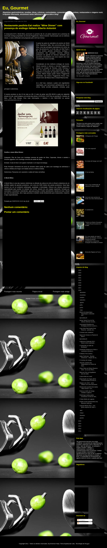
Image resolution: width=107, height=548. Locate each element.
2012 (80, 428)
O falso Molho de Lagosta (87, 399)
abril (81, 410)
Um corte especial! (90, 148)
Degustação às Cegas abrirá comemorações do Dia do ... (88, 379)
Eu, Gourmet (15, 8)
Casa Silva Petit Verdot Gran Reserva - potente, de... (88, 329)
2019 (80, 283)
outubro (82, 297)
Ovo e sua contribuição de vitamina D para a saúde (92, 185)
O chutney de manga (85, 360)
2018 (80, 285)
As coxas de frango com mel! (93, 161)
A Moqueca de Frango (91, 136)
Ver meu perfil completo (83, 76)
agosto (82, 302)
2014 (80, 423)
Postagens (81, 520)
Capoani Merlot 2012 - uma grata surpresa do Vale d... (88, 406)
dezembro (83, 292)
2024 (80, 270)
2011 (80, 431)
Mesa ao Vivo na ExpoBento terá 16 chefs (88, 373)
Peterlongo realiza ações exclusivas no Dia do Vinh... (88, 395)
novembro (83, 295)
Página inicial (37, 291)
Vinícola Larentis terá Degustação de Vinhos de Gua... (88, 364)
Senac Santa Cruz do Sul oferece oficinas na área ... (88, 321)
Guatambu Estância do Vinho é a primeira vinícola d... (88, 350)
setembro (83, 300)
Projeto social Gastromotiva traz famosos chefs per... (89, 402)
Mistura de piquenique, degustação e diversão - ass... (87, 313)
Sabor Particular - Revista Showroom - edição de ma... (88, 356)
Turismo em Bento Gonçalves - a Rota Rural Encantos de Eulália (93, 224)
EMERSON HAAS (93, 53)
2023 (80, 273)
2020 (80, 280)
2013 (80, 426)
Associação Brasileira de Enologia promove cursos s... (89, 325)
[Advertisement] (37, 274)
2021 (80, 278)
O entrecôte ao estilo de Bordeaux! (86, 346)
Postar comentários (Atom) (39, 298)
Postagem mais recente (13, 291)
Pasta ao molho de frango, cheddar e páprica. (87, 391)
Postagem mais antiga (61, 291)
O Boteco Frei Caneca (86, 353)
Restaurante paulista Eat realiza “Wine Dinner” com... (89, 387)
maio (81, 310)
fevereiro (82, 415)
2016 (80, 290)
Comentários (82, 523)
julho (81, 305)
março (82, 413)
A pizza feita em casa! (86, 376)
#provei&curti (83, 318)
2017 (80, 288)
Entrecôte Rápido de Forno (93, 252)
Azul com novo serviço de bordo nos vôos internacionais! (94, 197)
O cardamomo (89, 210)
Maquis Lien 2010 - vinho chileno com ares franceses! (88, 383)
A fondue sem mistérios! (86, 332)
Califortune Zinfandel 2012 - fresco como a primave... (87, 342)
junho (81, 307)
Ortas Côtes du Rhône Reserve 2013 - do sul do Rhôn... (89, 369)
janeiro (82, 418)
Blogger (87, 543)
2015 (80, 421)
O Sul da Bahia (89, 172)
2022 (80, 275)
